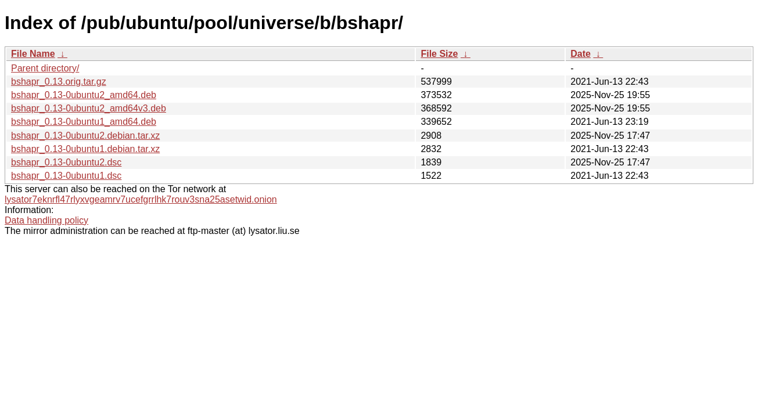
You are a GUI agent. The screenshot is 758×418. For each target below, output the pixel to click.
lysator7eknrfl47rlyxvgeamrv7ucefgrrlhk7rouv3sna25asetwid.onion (141, 199)
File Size (439, 54)
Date (580, 54)
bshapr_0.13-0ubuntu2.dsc (66, 162)
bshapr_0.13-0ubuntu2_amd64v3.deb (88, 108)
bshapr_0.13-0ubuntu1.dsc (66, 176)
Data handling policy (46, 220)
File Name (33, 54)
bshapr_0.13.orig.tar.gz (58, 82)
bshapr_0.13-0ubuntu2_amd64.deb (83, 95)
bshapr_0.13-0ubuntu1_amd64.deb (83, 122)
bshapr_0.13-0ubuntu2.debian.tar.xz (85, 135)
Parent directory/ (45, 68)
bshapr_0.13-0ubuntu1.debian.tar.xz (85, 149)
